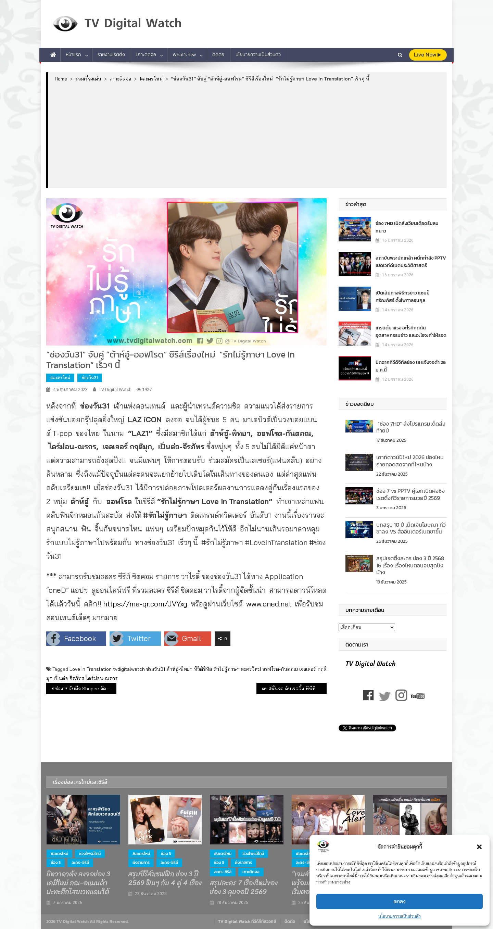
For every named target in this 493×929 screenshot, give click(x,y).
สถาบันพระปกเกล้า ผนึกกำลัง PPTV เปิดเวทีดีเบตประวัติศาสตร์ (411, 261)
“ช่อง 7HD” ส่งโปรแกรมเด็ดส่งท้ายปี (410, 427)
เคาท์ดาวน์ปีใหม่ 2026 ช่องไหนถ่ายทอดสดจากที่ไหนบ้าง (410, 460)
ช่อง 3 (56, 862)
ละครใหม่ (251, 669)
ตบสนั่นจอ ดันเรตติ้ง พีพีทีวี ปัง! (294, 689)
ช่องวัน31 (89, 377)
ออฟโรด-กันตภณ (280, 669)
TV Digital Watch (115, 389)
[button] (479, 846)
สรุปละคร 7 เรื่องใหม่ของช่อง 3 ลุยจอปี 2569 (244, 887)
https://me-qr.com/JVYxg (145, 603)
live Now (427, 54)
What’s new (184, 54)
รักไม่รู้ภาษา (226, 669)
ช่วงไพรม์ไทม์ (90, 854)
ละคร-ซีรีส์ (80, 862)
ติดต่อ (218, 54)
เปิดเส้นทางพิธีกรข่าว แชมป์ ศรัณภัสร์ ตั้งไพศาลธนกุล (403, 296)
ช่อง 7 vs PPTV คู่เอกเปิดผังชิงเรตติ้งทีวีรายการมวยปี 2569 (410, 494)
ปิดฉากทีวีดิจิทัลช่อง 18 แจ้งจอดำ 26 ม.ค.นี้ (411, 366)
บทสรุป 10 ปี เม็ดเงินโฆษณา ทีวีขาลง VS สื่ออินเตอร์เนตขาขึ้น (411, 528)
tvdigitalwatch (129, 669)
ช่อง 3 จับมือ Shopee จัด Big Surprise (85, 689)
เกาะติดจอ (146, 54)
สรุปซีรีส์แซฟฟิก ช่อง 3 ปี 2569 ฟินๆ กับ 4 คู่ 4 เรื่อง (165, 879)
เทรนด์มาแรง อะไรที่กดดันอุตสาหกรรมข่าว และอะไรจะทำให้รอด (411, 331)
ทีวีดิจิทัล (203, 669)
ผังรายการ (141, 862)
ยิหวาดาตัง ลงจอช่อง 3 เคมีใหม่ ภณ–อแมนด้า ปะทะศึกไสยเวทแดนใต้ (78, 883)
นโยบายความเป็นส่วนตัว (399, 916)
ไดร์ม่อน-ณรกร (102, 678)
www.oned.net (268, 603)
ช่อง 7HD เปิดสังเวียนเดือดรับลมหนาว (407, 227)
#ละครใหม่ (60, 377)
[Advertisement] (247, 135)
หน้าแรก (73, 54)
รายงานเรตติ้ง (111, 54)
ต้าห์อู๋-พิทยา (179, 669)
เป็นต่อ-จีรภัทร (69, 678)
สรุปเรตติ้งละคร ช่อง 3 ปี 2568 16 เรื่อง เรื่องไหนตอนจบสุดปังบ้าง (410, 565)
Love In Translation (90, 669)
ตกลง (400, 901)
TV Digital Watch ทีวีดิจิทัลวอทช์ (247, 921)
